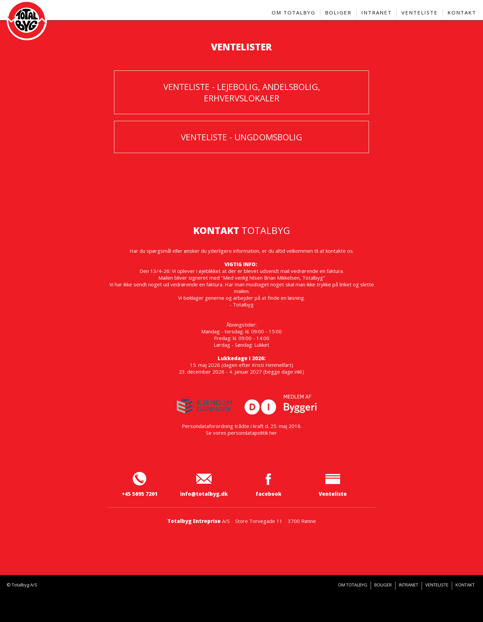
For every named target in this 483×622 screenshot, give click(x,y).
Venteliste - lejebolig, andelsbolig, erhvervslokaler (241, 92)
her (273, 432)
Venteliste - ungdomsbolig (241, 137)
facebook (268, 490)
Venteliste (333, 490)
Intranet (408, 585)
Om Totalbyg (352, 585)
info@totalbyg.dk (204, 493)
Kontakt (465, 585)
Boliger (383, 585)
